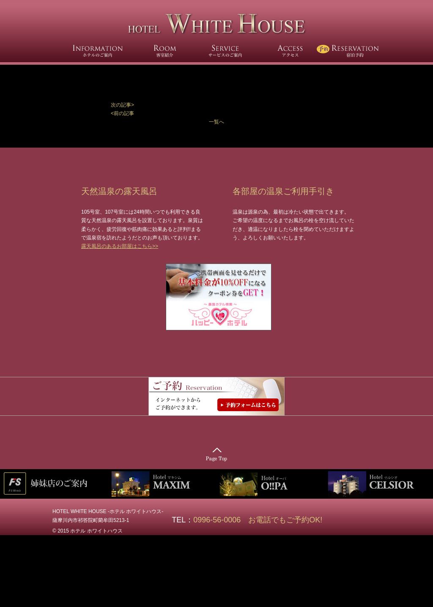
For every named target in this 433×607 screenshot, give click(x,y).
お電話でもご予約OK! (285, 520)
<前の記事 (122, 113)
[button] (216, 105)
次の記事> (122, 105)
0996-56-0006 (220, 520)
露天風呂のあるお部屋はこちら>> (119, 246)
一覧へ (216, 122)
